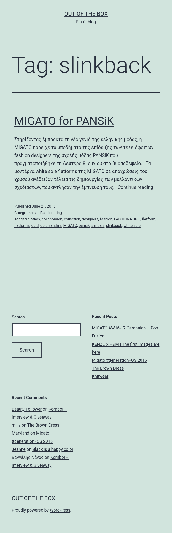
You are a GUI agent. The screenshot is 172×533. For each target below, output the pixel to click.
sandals (98, 225)
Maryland (20, 433)
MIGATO (70, 225)
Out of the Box (86, 14)
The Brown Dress (108, 368)
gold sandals (51, 225)
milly (16, 425)
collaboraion (52, 219)
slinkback (114, 225)
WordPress (60, 510)
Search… (20, 316)
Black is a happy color (52, 449)
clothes (34, 219)
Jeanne (19, 449)
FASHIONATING (127, 219)
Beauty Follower (27, 409)
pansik (84, 225)
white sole (132, 225)
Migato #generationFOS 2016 (119, 360)
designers (90, 219)
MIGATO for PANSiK (64, 121)
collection (72, 219)
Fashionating (51, 213)
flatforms (22, 225)
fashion (106, 219)
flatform (148, 219)
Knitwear (100, 376)
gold (35, 225)
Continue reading (135, 187)
